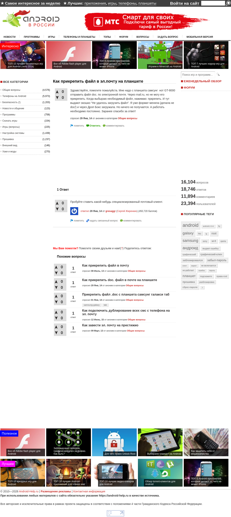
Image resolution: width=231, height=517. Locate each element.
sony (205, 241)
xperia (223, 241)
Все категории (15, 81)
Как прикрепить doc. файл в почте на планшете (119, 280)
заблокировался (193, 260)
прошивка (189, 281)
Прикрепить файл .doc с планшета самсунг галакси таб (125, 294)
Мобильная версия (200, 37)
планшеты (147, 3)
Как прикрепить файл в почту (105, 265)
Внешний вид (9, 145)
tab (105, 305)
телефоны (127, 3)
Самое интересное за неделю (32, 3)
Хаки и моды (9, 151)
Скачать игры (9, 120)
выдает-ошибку (211, 248)
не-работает (188, 270)
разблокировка (206, 282)
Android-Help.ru (28, 491)
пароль (212, 271)
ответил (85, 211)
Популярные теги (199, 214)
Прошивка (8, 139)
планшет (189, 276)
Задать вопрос (167, 37)
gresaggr (110, 211)
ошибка (201, 271)
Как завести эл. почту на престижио (110, 325)
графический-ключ (211, 254)
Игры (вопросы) (11, 127)
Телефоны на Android (14, 96)
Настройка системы (13, 133)
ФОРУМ (189, 87)
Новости (9, 37)
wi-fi (214, 241)
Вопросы (142, 37)
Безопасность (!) (11, 102)
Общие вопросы (11, 90)
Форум (123, 37)
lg (206, 234)
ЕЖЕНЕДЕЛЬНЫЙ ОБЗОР (202, 81)
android (190, 225)
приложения (95, 3)
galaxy (188, 233)
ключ (185, 266)
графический (189, 254)
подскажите (206, 276)
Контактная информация (89, 491)
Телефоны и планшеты (79, 37)
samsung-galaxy (92, 305)
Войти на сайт (184, 3)
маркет (194, 266)
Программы (32, 37)
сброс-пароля (190, 287)
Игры (51, 37)
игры (112, 3)
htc (199, 233)
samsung (190, 240)
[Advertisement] (113, 236)
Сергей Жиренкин (127, 211)
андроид (190, 248)
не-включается (208, 265)
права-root (222, 276)
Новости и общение (13, 108)
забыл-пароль (216, 260)
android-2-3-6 (208, 226)
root (214, 233)
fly (219, 226)
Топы (107, 37)
